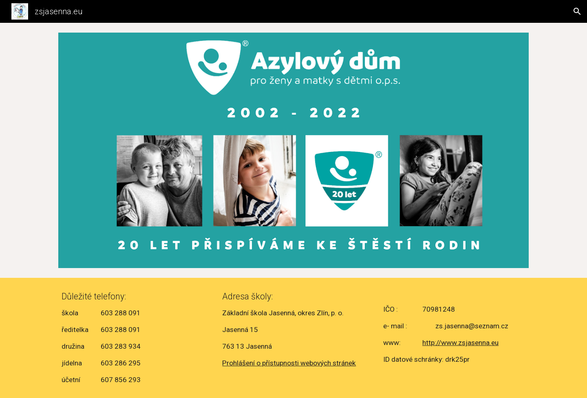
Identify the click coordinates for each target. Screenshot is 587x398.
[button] (577, 11)
